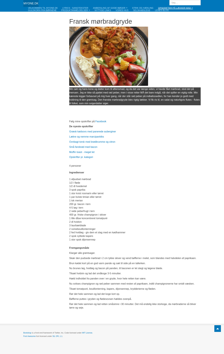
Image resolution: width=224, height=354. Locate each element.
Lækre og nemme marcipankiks (86, 136)
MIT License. (87, 333)
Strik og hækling (142, 8)
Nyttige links (103, 10)
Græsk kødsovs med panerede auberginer (92, 131)
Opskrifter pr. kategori (81, 157)
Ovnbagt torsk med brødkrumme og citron (92, 141)
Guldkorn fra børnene (42, 10)
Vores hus (122, 10)
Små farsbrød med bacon (83, 147)
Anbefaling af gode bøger (110, 8)
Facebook (100, 121)
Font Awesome (29, 336)
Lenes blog (162, 10)
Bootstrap (27, 333)
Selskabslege (141, 10)
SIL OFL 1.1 (57, 336)
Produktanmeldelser (75, 10)
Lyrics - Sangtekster (75, 8)
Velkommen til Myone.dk (43, 8)
